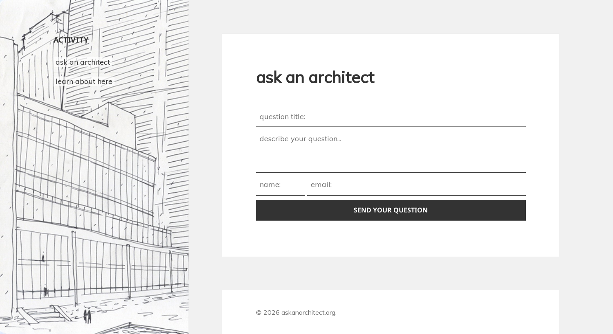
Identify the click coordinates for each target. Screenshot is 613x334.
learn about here (84, 81)
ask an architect (83, 62)
